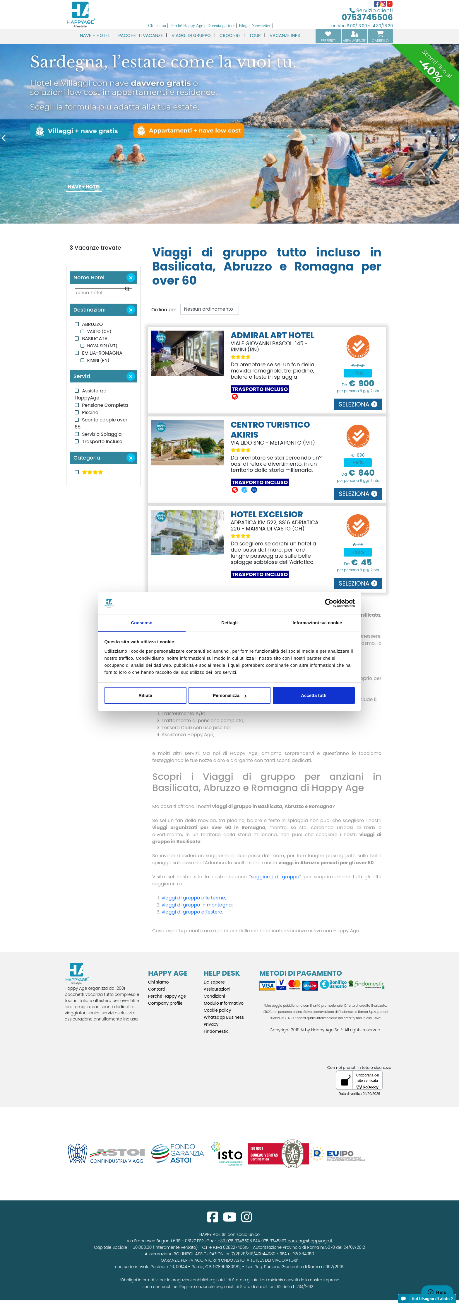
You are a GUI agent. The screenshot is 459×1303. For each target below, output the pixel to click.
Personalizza (229, 695)
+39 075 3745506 (234, 1241)
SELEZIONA (358, 404)
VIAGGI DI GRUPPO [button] (191, 35)
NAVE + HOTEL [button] (94, 35)
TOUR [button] (255, 35)
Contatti (156, 989)
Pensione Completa (104, 405)
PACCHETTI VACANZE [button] (140, 35)
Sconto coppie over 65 (101, 423)
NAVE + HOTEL (84, 186)
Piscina (90, 412)
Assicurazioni (217, 989)
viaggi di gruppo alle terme (193, 897)
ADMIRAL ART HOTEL (272, 335)
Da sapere (214, 982)
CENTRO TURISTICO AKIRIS (270, 429)
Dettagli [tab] (229, 622)
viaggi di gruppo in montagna (197, 904)
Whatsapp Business (224, 1017)
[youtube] (229, 1220)
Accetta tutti (313, 695)
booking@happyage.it (309, 1241)
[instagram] (246, 1220)
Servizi (105, 376)
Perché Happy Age (167, 996)
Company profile (165, 1003)
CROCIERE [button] (230, 35)
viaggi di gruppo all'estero (192, 912)
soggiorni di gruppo (275, 876)
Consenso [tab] (141, 622)
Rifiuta (145, 695)
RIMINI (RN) (97, 360)
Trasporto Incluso (101, 441)
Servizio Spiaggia (101, 434)
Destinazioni (105, 310)
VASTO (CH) (98, 331)
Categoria (105, 458)
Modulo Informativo (224, 1003)
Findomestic (216, 1031)
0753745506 (367, 17)
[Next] (424, 139)
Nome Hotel (105, 277)
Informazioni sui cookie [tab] (317, 622)
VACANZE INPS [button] (285, 35)
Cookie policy (217, 1010)
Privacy (211, 1024)
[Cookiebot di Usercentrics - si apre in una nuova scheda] (329, 603)
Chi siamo (158, 982)
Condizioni (214, 996)
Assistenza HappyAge (91, 394)
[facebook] (212, 1220)
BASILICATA (94, 338)
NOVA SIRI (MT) (101, 346)
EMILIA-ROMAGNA (101, 353)
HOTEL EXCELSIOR (267, 514)
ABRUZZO (92, 324)
